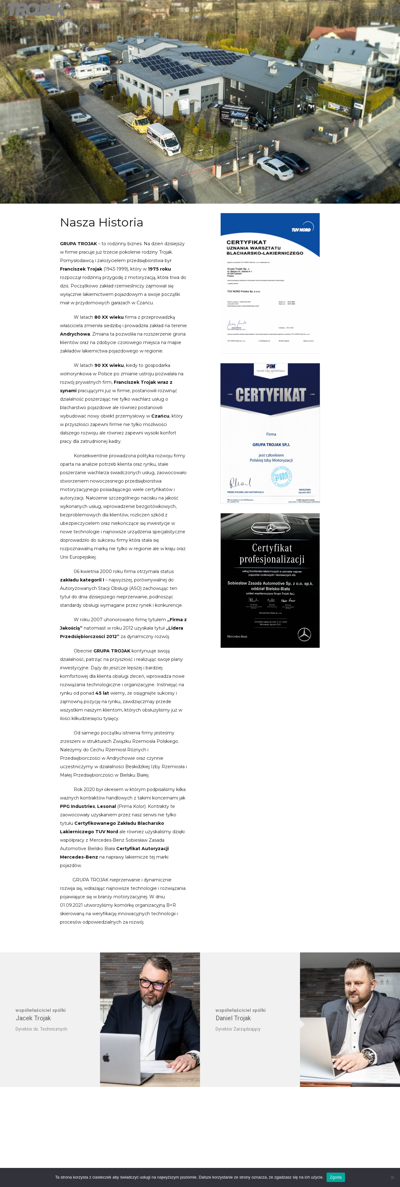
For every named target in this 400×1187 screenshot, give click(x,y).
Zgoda (336, 1177)
